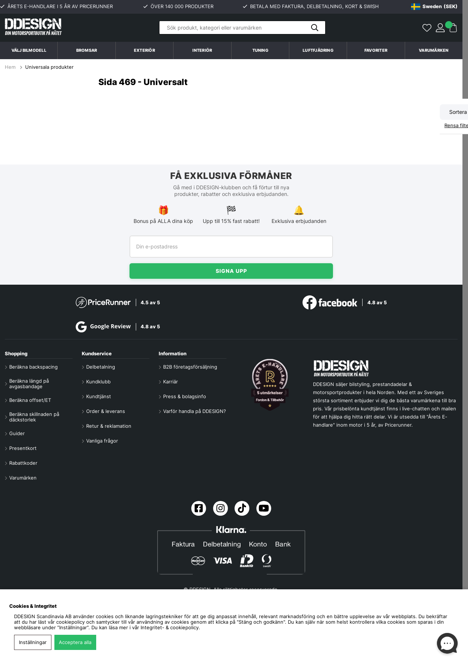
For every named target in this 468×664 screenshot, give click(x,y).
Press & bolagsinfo (184, 396)
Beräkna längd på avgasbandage (29, 383)
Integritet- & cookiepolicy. (170, 627)
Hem (11, 67)
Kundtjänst (98, 396)
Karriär (170, 381)
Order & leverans (105, 411)
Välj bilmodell (28, 50)
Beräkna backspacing (33, 367)
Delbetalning (100, 367)
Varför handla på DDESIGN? (194, 411)
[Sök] (242, 28)
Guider (17, 433)
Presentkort (23, 448)
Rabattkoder (23, 463)
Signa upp (231, 271)
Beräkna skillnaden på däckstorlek (34, 417)
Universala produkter (49, 67)
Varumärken (433, 50)
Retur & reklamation (108, 426)
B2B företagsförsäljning (190, 367)
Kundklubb (98, 381)
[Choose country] (434, 7)
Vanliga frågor (102, 441)
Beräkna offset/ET (30, 400)
